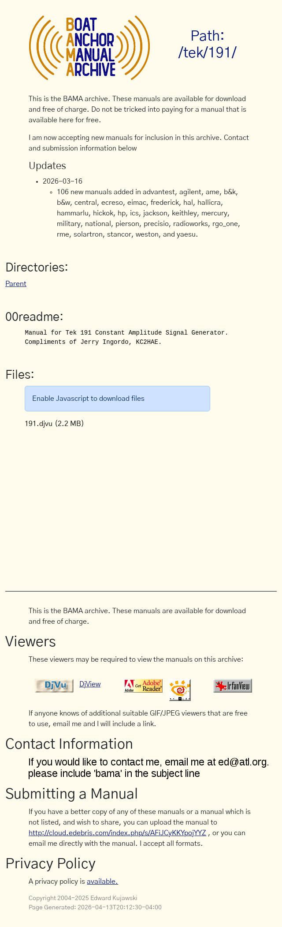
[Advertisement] (155, 505)
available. (102, 881)
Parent (15, 283)
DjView (89, 684)
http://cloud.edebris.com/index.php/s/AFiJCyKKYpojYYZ (117, 833)
